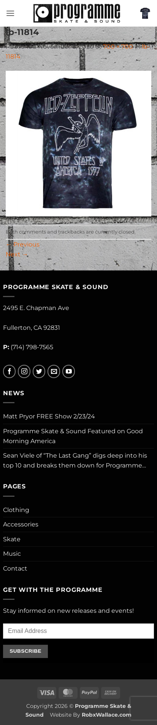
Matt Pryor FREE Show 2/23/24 (49, 416)
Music (12, 553)
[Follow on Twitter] (39, 371)
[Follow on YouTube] (68, 371)
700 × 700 (118, 46)
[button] (10, 13)
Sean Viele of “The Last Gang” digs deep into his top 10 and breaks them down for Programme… (75, 460)
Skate (12, 539)
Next (17, 254)
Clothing (16, 510)
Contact (15, 568)
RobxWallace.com (107, 714)
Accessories (20, 524)
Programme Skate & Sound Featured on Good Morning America (73, 436)
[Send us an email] (54, 371)
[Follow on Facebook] (9, 371)
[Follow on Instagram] (24, 371)
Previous (23, 244)
